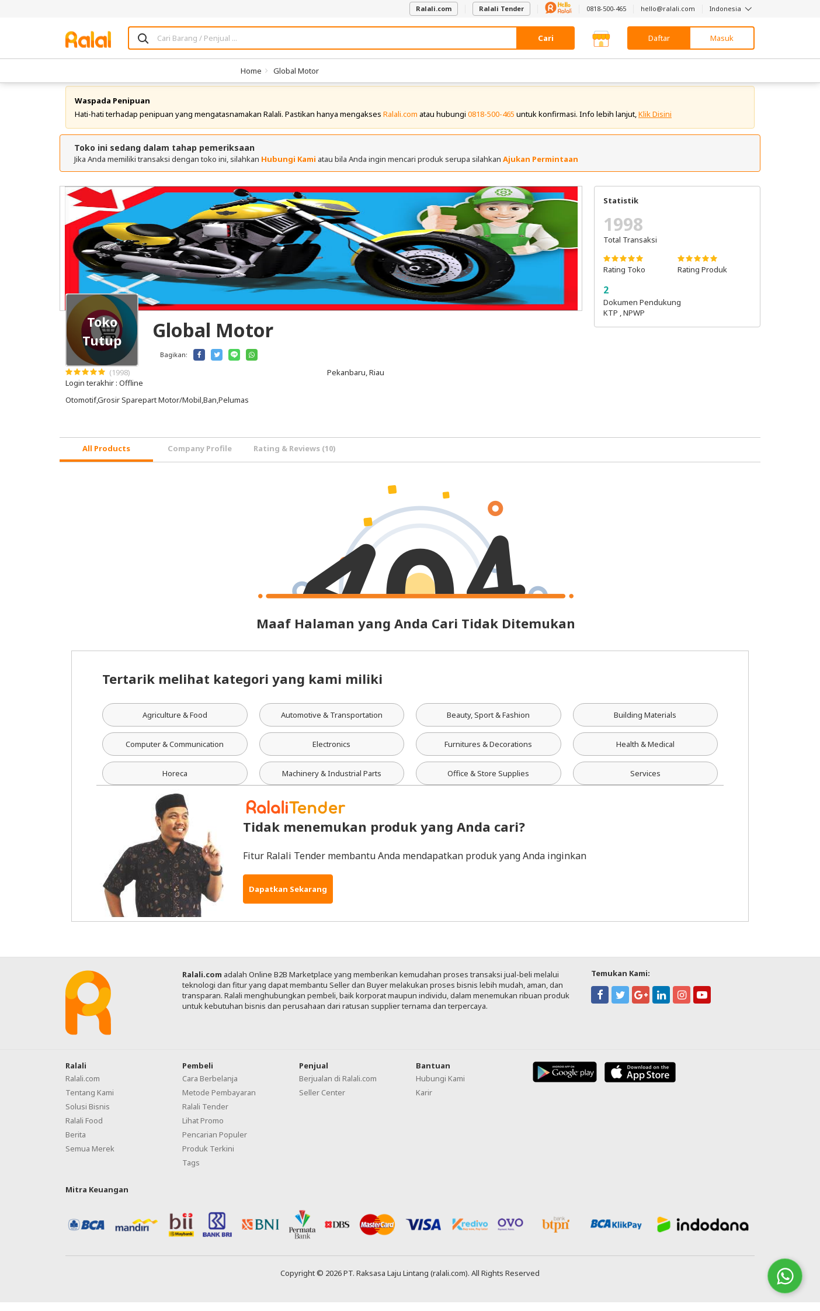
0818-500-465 (606, 8)
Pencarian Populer (214, 1143)
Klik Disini (655, 122)
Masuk (722, 38)
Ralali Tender (501, 8)
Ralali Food (84, 1129)
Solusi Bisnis (87, 1115)
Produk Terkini (208, 1157)
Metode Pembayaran (219, 1101)
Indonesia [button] (732, 8)
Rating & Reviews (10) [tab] (294, 457)
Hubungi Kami (288, 167)
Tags (191, 1171)
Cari (546, 38)
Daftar (659, 38)
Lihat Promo (203, 1129)
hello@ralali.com (668, 8)
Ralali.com (433, 8)
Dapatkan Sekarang (288, 898)
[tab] (106, 459)
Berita (75, 1143)
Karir (424, 1101)
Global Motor (296, 70)
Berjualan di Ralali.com (338, 1087)
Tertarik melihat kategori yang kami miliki (242, 687)
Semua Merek (89, 1157)
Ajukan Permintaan (540, 167)
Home (251, 70)
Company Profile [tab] (200, 457)
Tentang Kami (89, 1101)
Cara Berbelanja (210, 1087)
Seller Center (322, 1101)
